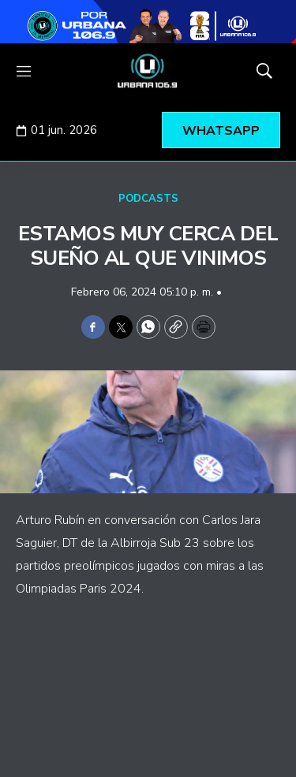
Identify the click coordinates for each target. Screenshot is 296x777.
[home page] (148, 71)
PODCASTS (148, 198)
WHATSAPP (221, 130)
